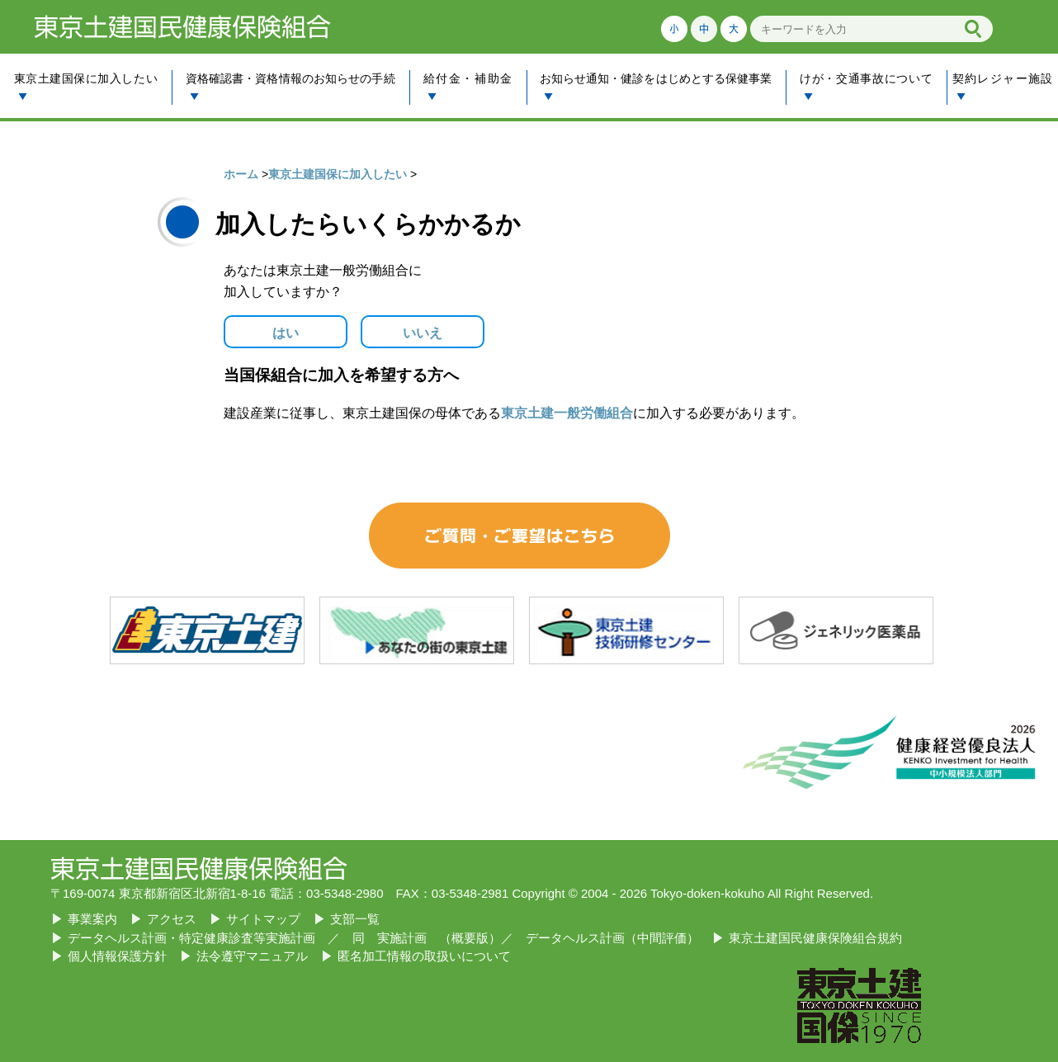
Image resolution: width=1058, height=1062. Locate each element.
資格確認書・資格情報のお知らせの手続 (290, 86)
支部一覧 (355, 919)
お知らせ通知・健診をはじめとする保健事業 (655, 86)
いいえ (422, 333)
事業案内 (92, 919)
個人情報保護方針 (117, 956)
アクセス (171, 919)
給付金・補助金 (467, 86)
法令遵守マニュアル (252, 956)
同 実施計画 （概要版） (426, 938)
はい (285, 333)
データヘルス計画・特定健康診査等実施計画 (191, 938)
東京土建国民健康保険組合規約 (815, 938)
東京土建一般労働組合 (567, 413)
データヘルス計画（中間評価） (612, 938)
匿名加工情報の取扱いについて (424, 956)
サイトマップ (263, 919)
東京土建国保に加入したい (86, 86)
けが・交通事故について (866, 86)
